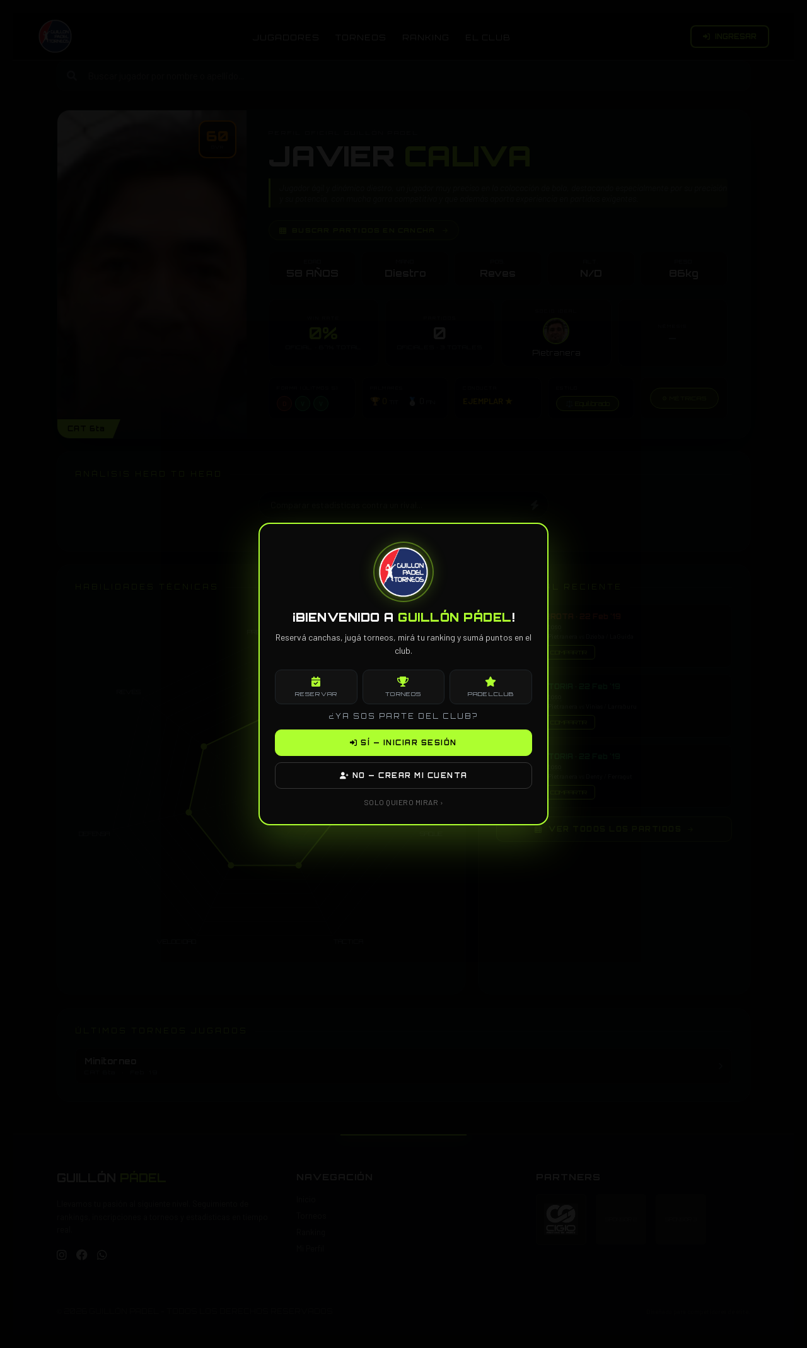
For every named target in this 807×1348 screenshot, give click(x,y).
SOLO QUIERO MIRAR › (404, 802)
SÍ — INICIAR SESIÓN (403, 742)
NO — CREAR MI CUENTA (404, 775)
